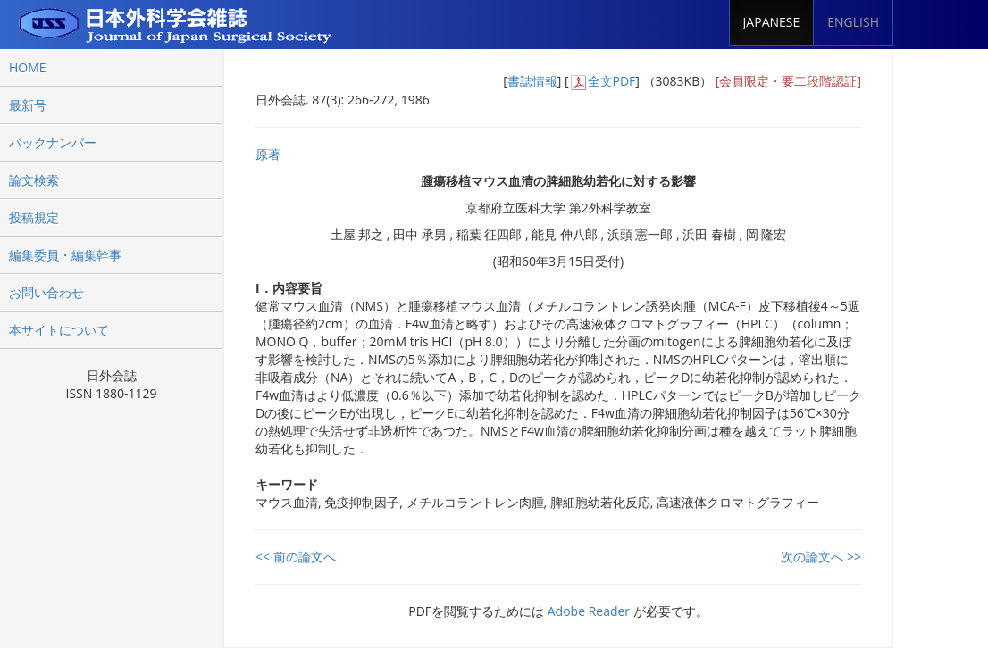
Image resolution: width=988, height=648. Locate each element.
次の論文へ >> (821, 556)
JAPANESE (771, 21)
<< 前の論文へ (295, 556)
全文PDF (612, 80)
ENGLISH (853, 21)
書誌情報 (532, 80)
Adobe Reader (589, 610)
